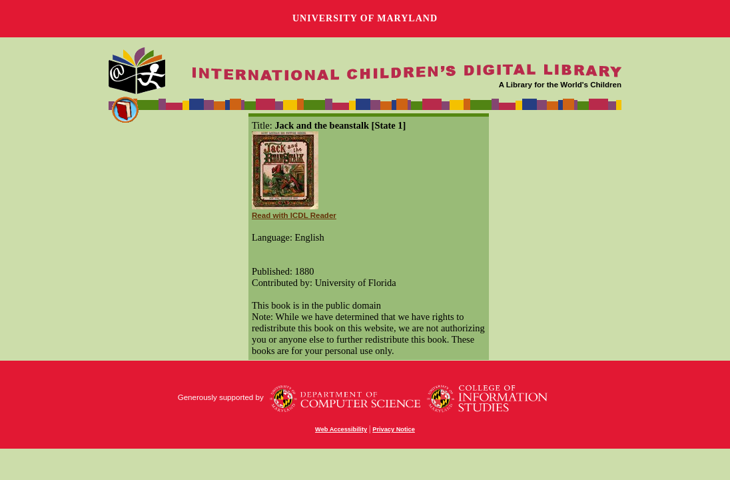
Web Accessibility (341, 429)
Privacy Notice (393, 429)
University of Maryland (365, 18)
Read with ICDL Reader (294, 215)
